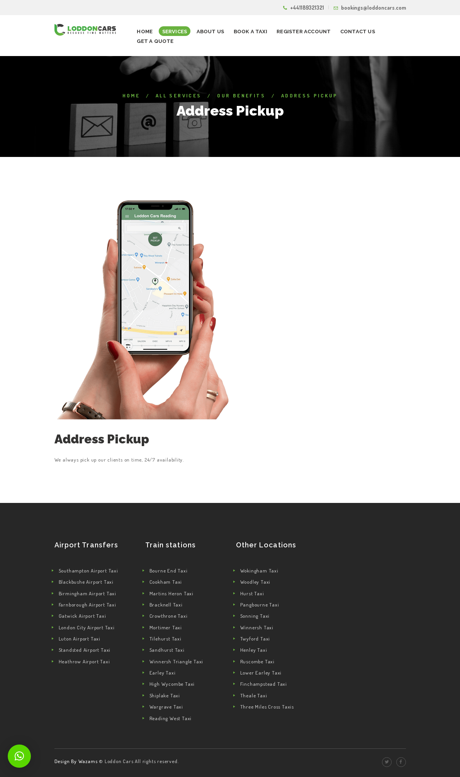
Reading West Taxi (170, 718)
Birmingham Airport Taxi (87, 593)
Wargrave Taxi (166, 707)
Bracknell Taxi (166, 604)
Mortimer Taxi (165, 627)
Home (131, 95)
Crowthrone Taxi (168, 616)
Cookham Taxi (165, 582)
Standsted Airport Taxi (85, 650)
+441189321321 (307, 7)
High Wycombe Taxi (172, 684)
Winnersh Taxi (256, 627)
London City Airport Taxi (87, 627)
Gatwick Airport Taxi (82, 616)
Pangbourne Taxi (259, 604)
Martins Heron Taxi (171, 593)
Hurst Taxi (252, 593)
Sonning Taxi (255, 616)
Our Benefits (241, 95)
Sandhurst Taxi (167, 650)
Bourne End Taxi (168, 570)
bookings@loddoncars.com (373, 7)
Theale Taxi (253, 695)
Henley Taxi (253, 650)
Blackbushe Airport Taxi (86, 582)
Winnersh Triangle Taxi (176, 661)
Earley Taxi (162, 673)
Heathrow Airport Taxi (84, 661)
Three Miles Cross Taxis (267, 707)
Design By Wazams (76, 761)
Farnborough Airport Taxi (87, 604)
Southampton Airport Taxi (88, 570)
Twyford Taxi (255, 639)
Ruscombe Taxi (257, 661)
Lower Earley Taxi (261, 673)
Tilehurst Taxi (165, 639)
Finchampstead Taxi (263, 684)
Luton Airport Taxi (79, 639)
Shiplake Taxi (164, 695)
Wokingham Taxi (259, 570)
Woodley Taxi (255, 582)
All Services (179, 95)
